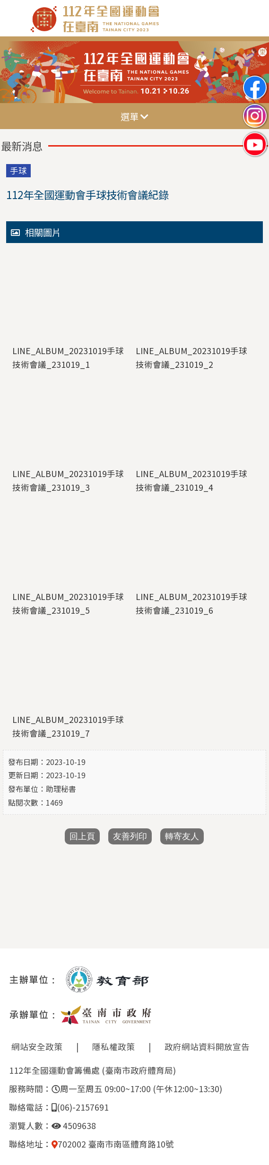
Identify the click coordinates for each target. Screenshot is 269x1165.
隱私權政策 (113, 1046)
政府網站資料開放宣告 (207, 1046)
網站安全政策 (36, 1046)
